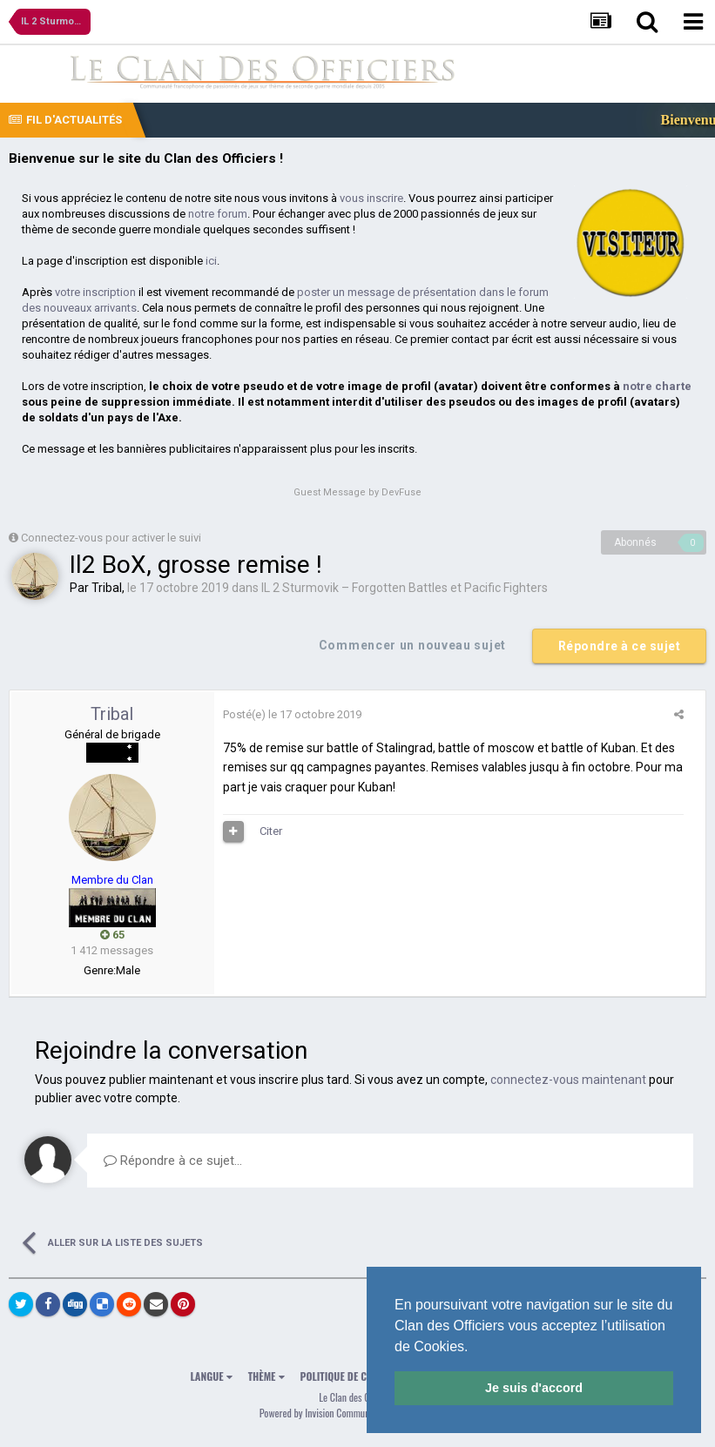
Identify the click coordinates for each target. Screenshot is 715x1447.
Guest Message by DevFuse (357, 492)
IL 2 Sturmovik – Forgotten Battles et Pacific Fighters (404, 588)
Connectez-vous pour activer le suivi (111, 537)
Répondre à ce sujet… (173, 1160)
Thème (266, 1376)
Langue (212, 1376)
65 (112, 934)
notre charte (657, 386)
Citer (271, 831)
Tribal (106, 588)
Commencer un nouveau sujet (412, 645)
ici (211, 260)
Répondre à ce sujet (619, 646)
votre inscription (95, 292)
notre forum (217, 213)
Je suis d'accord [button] (534, 1388)
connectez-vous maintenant (568, 1080)
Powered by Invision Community (320, 1412)
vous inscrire (371, 198)
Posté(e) (292, 714)
